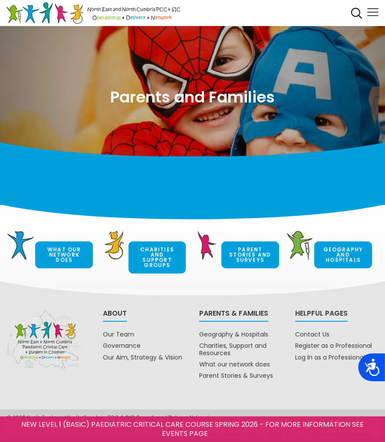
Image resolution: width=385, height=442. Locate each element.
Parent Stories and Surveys (250, 255)
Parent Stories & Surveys (236, 375)
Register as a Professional (333, 345)
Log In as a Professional (330, 357)
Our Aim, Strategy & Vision (142, 357)
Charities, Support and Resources (233, 349)
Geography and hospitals (343, 255)
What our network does (64, 255)
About (115, 313)
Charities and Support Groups (157, 257)
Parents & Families (233, 313)
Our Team (118, 334)
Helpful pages (321, 313)
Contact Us (312, 334)
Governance (122, 345)
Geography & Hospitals (233, 334)
